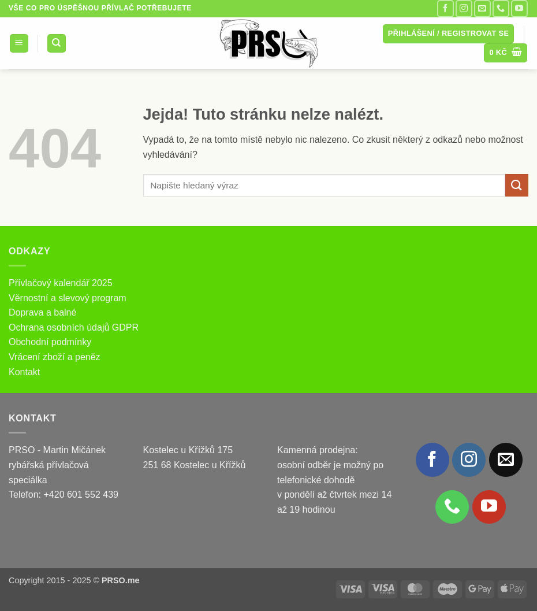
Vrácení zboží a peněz (54, 357)
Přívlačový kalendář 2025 (61, 283)
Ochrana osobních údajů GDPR (74, 327)
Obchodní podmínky (50, 342)
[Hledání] (56, 43)
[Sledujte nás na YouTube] (519, 8)
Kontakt (24, 372)
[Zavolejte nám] (501, 8)
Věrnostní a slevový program (67, 298)
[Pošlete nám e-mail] (482, 8)
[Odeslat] (516, 185)
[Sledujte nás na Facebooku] (445, 8)
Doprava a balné (42, 312)
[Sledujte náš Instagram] (464, 8)
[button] (19, 43)
